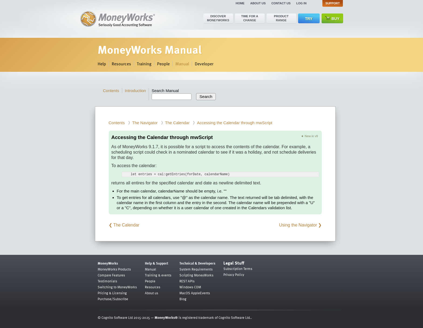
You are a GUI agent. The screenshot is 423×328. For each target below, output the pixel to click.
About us (257, 3)
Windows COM (190, 287)
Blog (182, 299)
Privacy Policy (233, 274)
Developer (204, 63)
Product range (281, 18)
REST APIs (187, 281)
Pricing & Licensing (112, 293)
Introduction (135, 90)
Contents (111, 90)
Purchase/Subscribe (113, 299)
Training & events (158, 275)
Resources (121, 63)
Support (332, 3)
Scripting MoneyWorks (196, 275)
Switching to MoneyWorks (117, 287)
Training (144, 63)
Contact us (281, 3)
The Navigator (145, 122)
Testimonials (107, 281)
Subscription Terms (237, 268)
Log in (301, 3)
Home (240, 3)
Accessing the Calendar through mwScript (234, 122)
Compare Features (111, 275)
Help (102, 63)
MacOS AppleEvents (194, 293)
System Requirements (196, 269)
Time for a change (249, 18)
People (163, 63)
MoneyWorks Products (114, 269)
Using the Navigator (298, 225)
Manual (182, 63)
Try (308, 18)
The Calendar (177, 122)
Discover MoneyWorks (218, 18)
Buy (332, 18)
